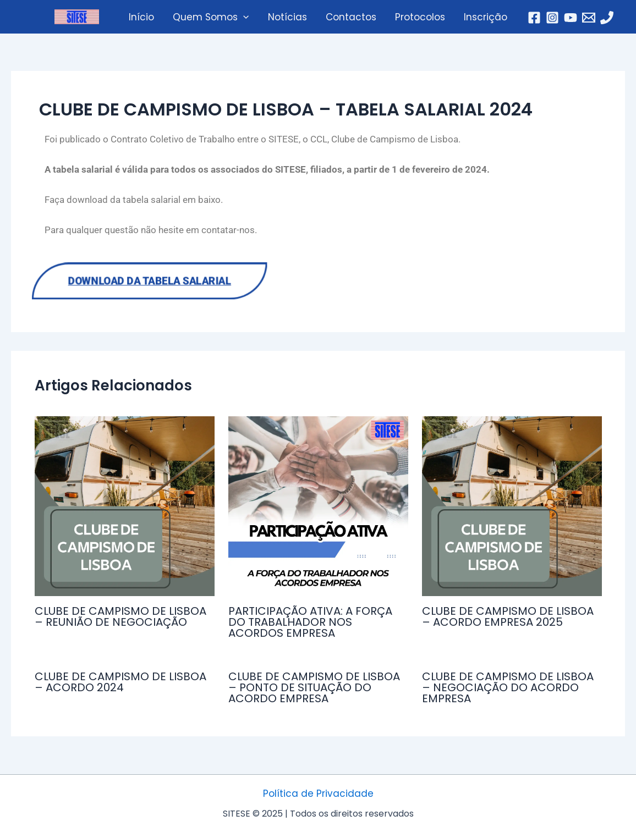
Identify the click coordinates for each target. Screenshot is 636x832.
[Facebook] (534, 17)
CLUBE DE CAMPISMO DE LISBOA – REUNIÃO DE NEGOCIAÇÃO (120, 616)
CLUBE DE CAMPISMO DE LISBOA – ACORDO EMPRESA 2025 (508, 616)
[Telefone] (606, 17)
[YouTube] (570, 17)
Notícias (287, 17)
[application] (243, 17)
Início (141, 17)
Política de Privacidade (318, 793)
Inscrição (485, 17)
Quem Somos (211, 17)
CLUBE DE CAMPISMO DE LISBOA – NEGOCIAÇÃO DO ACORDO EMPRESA (508, 687)
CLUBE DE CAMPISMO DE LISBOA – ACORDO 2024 (120, 682)
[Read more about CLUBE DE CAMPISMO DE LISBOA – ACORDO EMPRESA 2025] (512, 506)
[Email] (588, 17)
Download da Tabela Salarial (151, 281)
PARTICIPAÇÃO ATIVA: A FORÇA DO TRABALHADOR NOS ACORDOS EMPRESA (310, 622)
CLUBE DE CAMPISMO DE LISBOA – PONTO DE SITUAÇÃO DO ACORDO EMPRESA (314, 687)
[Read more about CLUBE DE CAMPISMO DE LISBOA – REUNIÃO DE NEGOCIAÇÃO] (125, 506)
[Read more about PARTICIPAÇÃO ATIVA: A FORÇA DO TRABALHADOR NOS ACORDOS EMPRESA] (318, 506)
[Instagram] (552, 17)
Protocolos (420, 17)
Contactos (351, 17)
